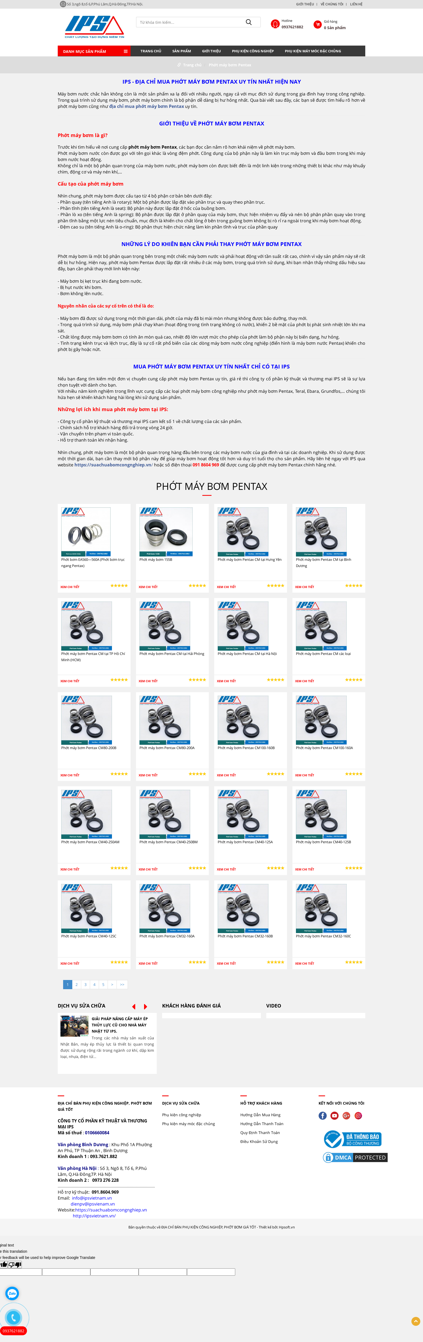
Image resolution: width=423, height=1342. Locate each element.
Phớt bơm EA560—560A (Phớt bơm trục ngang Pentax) (93, 562)
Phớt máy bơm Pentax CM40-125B (323, 841)
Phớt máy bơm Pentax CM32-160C (323, 936)
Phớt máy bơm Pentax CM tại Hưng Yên (250, 559)
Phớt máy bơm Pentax (230, 64)
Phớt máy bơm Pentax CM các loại (323, 653)
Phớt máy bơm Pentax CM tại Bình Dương (323, 562)
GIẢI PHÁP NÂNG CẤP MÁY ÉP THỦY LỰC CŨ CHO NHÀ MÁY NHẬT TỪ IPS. (120, 1025)
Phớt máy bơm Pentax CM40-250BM (168, 841)
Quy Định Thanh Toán (260, 1132)
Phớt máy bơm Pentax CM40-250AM (90, 841)
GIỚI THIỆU (305, 4)
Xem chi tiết (69, 587)
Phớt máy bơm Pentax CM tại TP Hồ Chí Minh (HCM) (93, 656)
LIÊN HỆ (356, 4)
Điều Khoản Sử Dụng (259, 1141)
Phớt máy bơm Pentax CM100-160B (246, 747)
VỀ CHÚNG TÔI (332, 4)
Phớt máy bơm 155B (155, 559)
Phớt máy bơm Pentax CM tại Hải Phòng (171, 653)
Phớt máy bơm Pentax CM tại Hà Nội (247, 653)
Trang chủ (151, 51)
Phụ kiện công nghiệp (253, 51)
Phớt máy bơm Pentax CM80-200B (88, 747)
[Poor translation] (15, 1264)
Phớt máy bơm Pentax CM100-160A (324, 747)
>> (122, 984)
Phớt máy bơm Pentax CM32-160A (167, 936)
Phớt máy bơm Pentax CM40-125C (88, 936)
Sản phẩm (181, 51)
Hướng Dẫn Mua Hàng (260, 1114)
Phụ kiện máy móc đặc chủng (313, 51)
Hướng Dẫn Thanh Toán (262, 1123)
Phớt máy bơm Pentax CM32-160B (245, 936)
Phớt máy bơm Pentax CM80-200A (167, 747)
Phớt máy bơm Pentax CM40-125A (245, 841)
